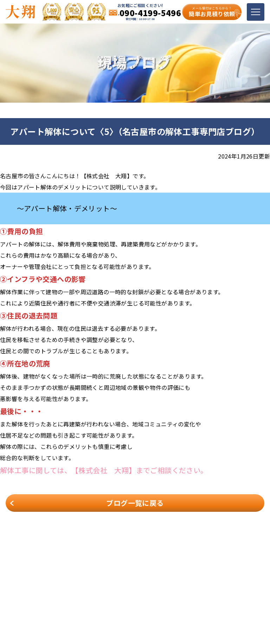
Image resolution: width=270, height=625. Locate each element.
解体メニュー (225, 564)
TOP (97, 564)
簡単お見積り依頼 (212, 12)
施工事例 (102, 574)
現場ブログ (104, 584)
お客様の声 (223, 574)
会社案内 (161, 564)
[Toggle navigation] (255, 12)
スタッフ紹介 (166, 574)
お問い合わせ (166, 584)
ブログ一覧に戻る (134, 503)
